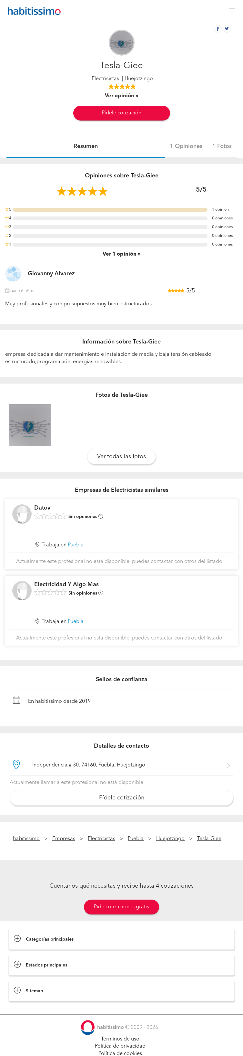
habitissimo (26, 838)
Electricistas (105, 78)
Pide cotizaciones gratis (121, 907)
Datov (42, 508)
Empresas (63, 838)
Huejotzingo (170, 838)
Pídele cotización (121, 113)
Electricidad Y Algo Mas (66, 584)
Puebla (76, 545)
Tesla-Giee (209, 838)
